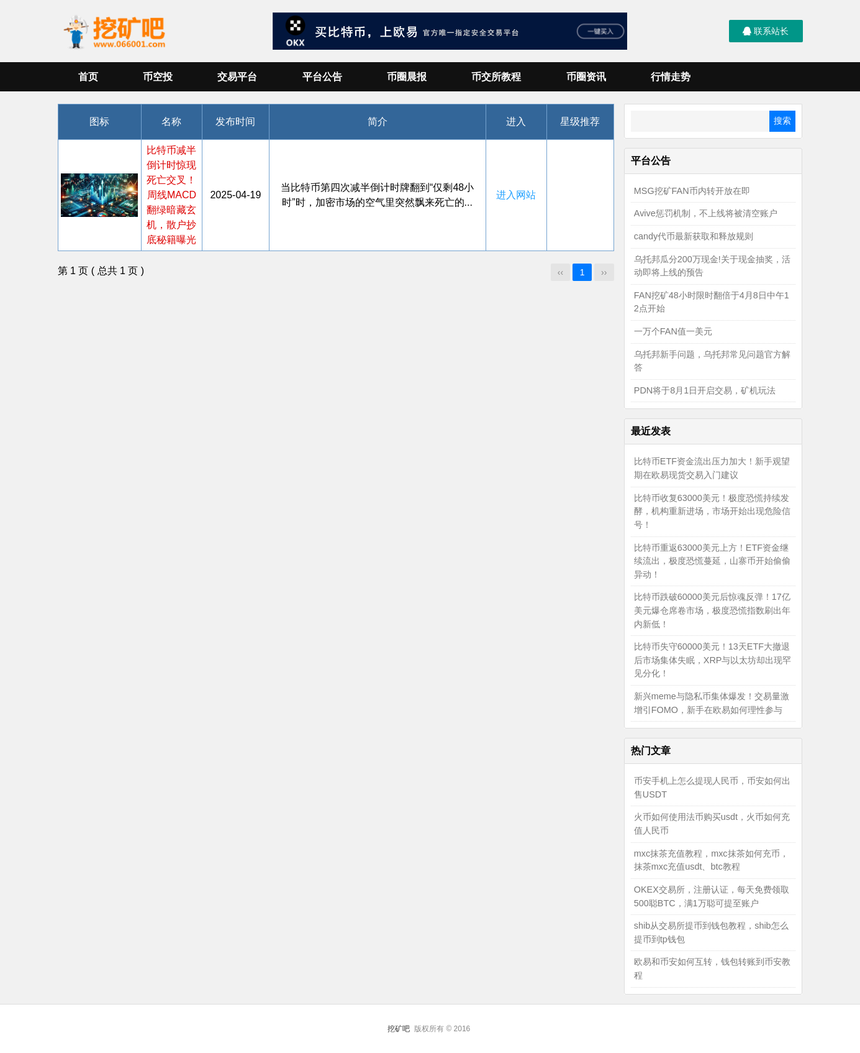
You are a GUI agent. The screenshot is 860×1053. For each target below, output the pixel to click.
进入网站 (516, 195)
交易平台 (237, 76)
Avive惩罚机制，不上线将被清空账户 (705, 213)
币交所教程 (496, 76)
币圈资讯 (586, 76)
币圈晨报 (407, 76)
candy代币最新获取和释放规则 (693, 236)
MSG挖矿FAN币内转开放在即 (692, 191)
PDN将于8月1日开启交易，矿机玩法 (705, 390)
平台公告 (322, 76)
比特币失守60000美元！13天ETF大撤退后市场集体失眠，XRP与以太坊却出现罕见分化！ (713, 659)
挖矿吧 (398, 1028)
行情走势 (670, 76)
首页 (88, 76)
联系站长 (766, 31)
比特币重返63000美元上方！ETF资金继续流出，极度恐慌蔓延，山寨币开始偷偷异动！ (712, 561)
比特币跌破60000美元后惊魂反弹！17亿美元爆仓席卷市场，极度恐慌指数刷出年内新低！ (712, 610)
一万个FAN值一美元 (673, 331)
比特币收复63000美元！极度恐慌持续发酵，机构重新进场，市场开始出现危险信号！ (712, 511)
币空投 (158, 76)
